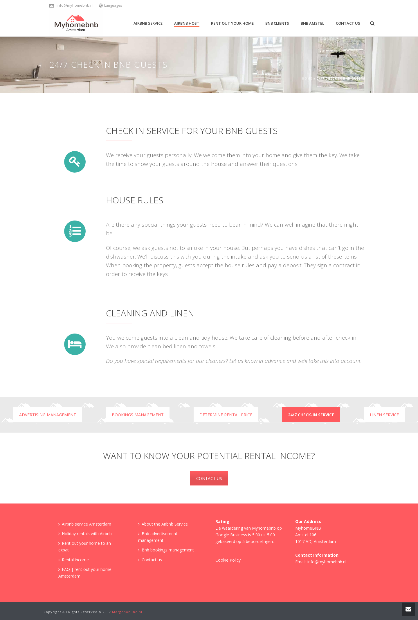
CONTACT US (209, 478)
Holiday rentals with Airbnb (85, 533)
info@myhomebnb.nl (75, 5)
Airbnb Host (186, 23)
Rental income (73, 559)
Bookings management (138, 414)
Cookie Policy (228, 560)
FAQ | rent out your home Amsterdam (84, 573)
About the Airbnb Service (163, 524)
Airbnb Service (148, 23)
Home (307, 78)
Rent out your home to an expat (84, 546)
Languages (110, 5)
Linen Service (384, 414)
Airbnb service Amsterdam (84, 524)
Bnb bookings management (166, 550)
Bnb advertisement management (157, 537)
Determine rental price (225, 414)
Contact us (348, 23)
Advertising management (47, 414)
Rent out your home (232, 23)
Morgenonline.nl (127, 612)
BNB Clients (277, 23)
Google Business (231, 534)
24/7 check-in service (311, 414)
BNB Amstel (312, 23)
